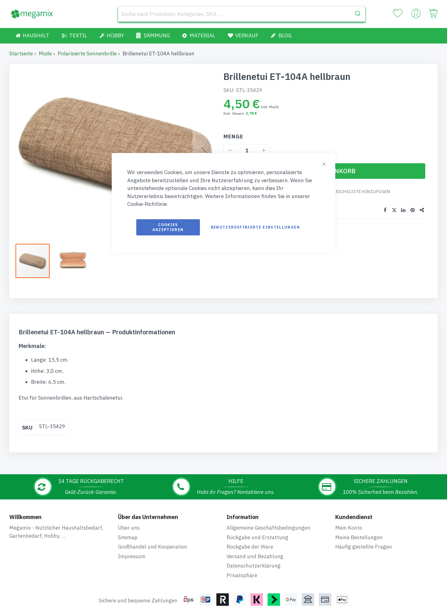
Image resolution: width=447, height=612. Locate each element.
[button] (73, 258)
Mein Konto (348, 521)
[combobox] (241, 14)
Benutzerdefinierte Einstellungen (255, 227)
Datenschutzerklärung (254, 559)
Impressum (132, 550)
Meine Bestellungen (359, 531)
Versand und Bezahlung (255, 550)
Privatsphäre (242, 569)
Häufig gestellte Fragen (363, 540)
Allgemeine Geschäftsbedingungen (268, 521)
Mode (45, 53)
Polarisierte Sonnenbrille (87, 53)
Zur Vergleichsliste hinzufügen (351, 191)
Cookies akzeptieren (167, 227)
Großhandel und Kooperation (152, 540)
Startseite (21, 53)
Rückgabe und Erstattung (257, 531)
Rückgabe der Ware (250, 540)
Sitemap (128, 531)
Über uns (129, 521)
